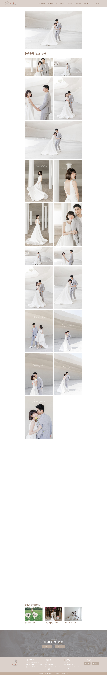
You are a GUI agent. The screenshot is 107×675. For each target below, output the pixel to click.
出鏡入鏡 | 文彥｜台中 (51, 623)
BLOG (86, 3)
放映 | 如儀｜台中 (30, 623)
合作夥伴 (78, 3)
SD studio (66, 673)
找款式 (71, 3)
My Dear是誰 (42, 3)
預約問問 (63, 3)
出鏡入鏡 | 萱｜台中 (70, 623)
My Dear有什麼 (52, 3)
